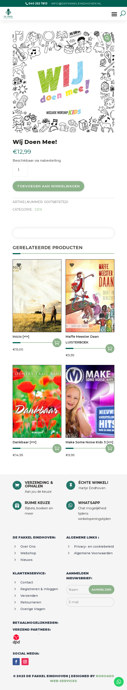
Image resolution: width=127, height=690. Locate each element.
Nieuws (26, 560)
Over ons (28, 547)
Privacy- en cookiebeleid (94, 547)
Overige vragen (32, 609)
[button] (107, 38)
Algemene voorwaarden (93, 553)
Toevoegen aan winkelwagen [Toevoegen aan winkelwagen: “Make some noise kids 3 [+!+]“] (110, 448)
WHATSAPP (89, 503)
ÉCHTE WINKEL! (93, 483)
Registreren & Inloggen (39, 589)
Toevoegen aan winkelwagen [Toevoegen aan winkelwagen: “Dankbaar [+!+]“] (57, 448)
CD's (38, 209)
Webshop (28, 553)
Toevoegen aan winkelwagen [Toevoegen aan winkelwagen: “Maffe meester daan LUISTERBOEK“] (110, 348)
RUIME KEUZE (37, 503)
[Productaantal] (20, 170)
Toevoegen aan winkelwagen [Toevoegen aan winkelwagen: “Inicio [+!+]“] (57, 342)
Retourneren (30, 602)
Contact (26, 582)
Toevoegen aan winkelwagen (48, 186)
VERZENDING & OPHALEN (39, 484)
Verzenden (29, 596)
